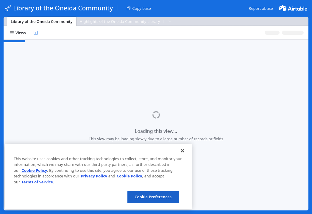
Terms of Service (37, 182)
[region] (98, 176)
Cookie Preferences (153, 196)
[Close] (182, 150)
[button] (261, 8)
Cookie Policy (34, 170)
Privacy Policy (94, 176)
